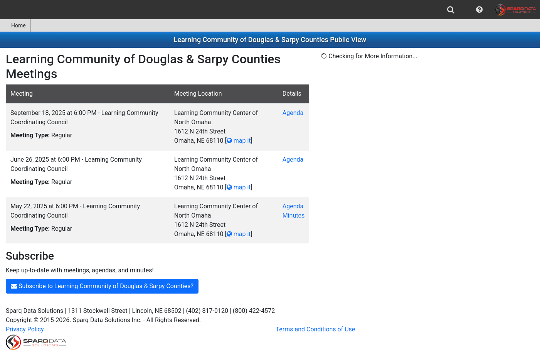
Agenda (293, 113)
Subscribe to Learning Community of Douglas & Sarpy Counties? (102, 286)
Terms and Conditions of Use (315, 329)
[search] (450, 9)
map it (239, 140)
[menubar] (270, 9)
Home (15, 25)
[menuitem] (450, 9)
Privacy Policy (25, 329)
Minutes (294, 215)
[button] (479, 10)
